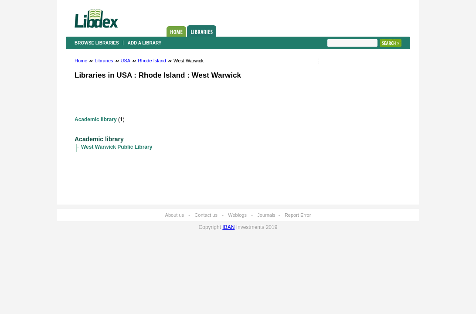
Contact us (206, 215)
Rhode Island (152, 60)
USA (126, 60)
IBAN (228, 227)
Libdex (96, 18)
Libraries (201, 31)
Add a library (145, 43)
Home (176, 31)
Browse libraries (97, 43)
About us (174, 215)
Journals (266, 215)
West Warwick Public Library (116, 147)
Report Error (298, 215)
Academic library (96, 119)
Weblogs (237, 215)
